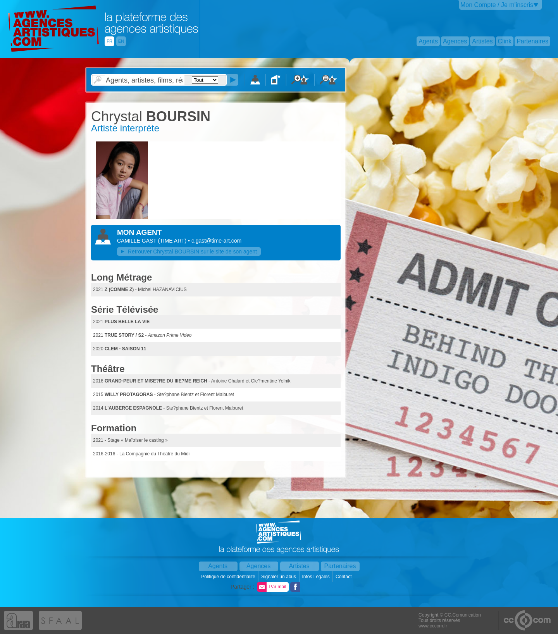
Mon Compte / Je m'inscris (496, 5)
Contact (344, 576)
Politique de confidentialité (229, 576)
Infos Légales (316, 576)
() (173, 241)
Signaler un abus (279, 576)
